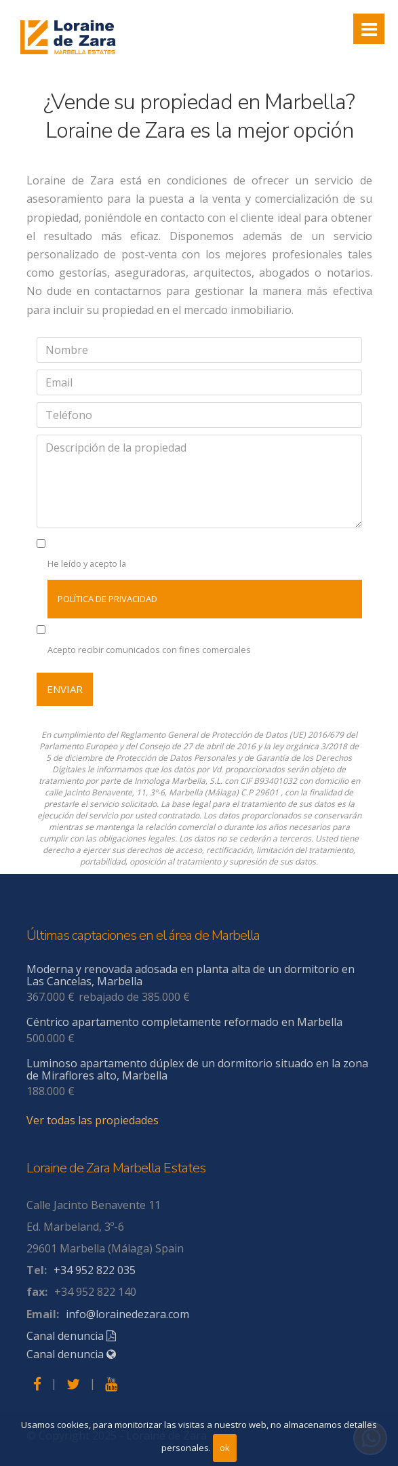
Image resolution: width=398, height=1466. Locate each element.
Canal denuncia (71, 1335)
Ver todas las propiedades (92, 1120)
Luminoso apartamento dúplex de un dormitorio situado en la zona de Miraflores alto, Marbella (197, 1069)
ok (225, 1448)
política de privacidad (107, 599)
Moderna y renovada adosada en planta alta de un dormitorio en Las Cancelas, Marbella (190, 975)
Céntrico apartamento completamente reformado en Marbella (184, 1021)
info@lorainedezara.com (127, 1314)
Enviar (65, 689)
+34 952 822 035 (95, 1270)
